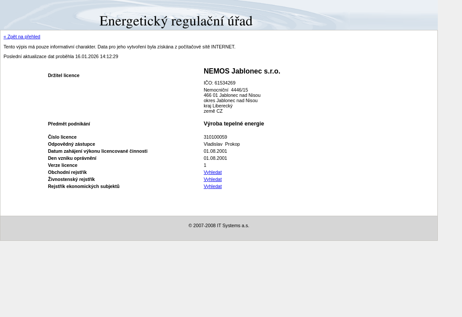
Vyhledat (213, 172)
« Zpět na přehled (22, 36)
